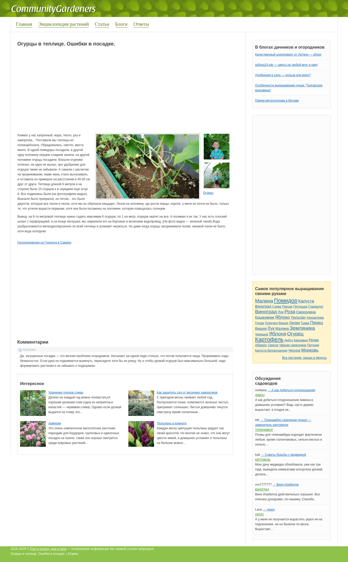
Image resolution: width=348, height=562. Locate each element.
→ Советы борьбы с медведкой (283, 455)
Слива (276, 306)
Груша (259, 323)
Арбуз (288, 340)
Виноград (263, 306)
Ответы (141, 24)
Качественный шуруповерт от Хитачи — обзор (288, 54)
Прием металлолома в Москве (277, 100)
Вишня (283, 323)
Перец (316, 322)
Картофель (269, 339)
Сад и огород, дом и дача (48, 549)
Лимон (260, 395)
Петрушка (300, 306)
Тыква (305, 323)
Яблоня (277, 333)
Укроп (259, 514)
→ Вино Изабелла (286, 484)
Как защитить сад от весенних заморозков (187, 392)
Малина (264, 301)
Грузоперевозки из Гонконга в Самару (44, 242)
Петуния (313, 345)
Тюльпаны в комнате (171, 423)
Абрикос (261, 345)
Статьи (102, 24)
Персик (287, 306)
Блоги (121, 24)
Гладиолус (315, 306)
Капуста (306, 301)
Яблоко (282, 317)
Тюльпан (298, 317)
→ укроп (269, 509)
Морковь (309, 350)
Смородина (306, 312)
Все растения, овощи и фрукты (304, 358)
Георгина (271, 323)
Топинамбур (264, 430)
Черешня (261, 334)
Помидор (285, 300)
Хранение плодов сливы (65, 392)
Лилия (294, 323)
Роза (289, 311)
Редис (314, 340)
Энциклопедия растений (63, 24)
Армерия (54, 423)
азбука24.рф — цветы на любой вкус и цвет (286, 65)
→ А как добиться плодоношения (291, 390)
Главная (24, 24)
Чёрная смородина (292, 345)
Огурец (208, 193)
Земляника (302, 328)
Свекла (273, 345)
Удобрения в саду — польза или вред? (283, 75)
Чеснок (294, 350)
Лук (280, 312)
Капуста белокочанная (271, 350)
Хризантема (315, 317)
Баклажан (301, 340)
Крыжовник (264, 317)
